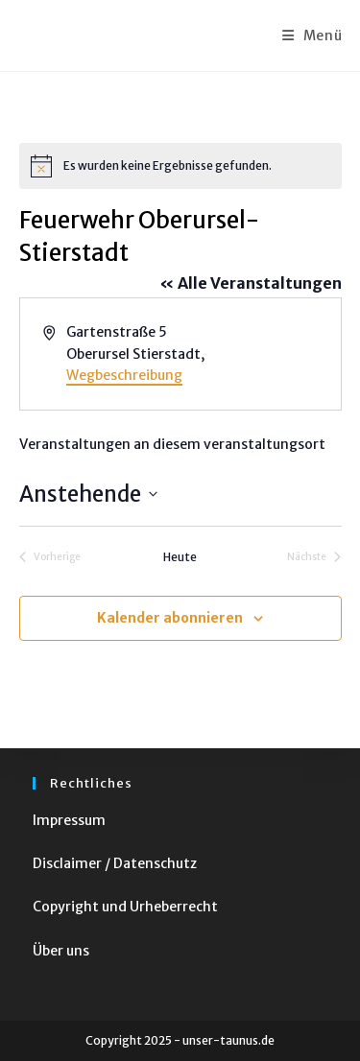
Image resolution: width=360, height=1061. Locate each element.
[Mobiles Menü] (312, 35)
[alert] (180, 166)
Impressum (69, 820)
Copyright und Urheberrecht (125, 906)
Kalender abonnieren (170, 617)
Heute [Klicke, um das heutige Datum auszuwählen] (180, 557)
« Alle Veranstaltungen (250, 283)
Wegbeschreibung (124, 375)
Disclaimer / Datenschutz (115, 863)
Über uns (61, 950)
